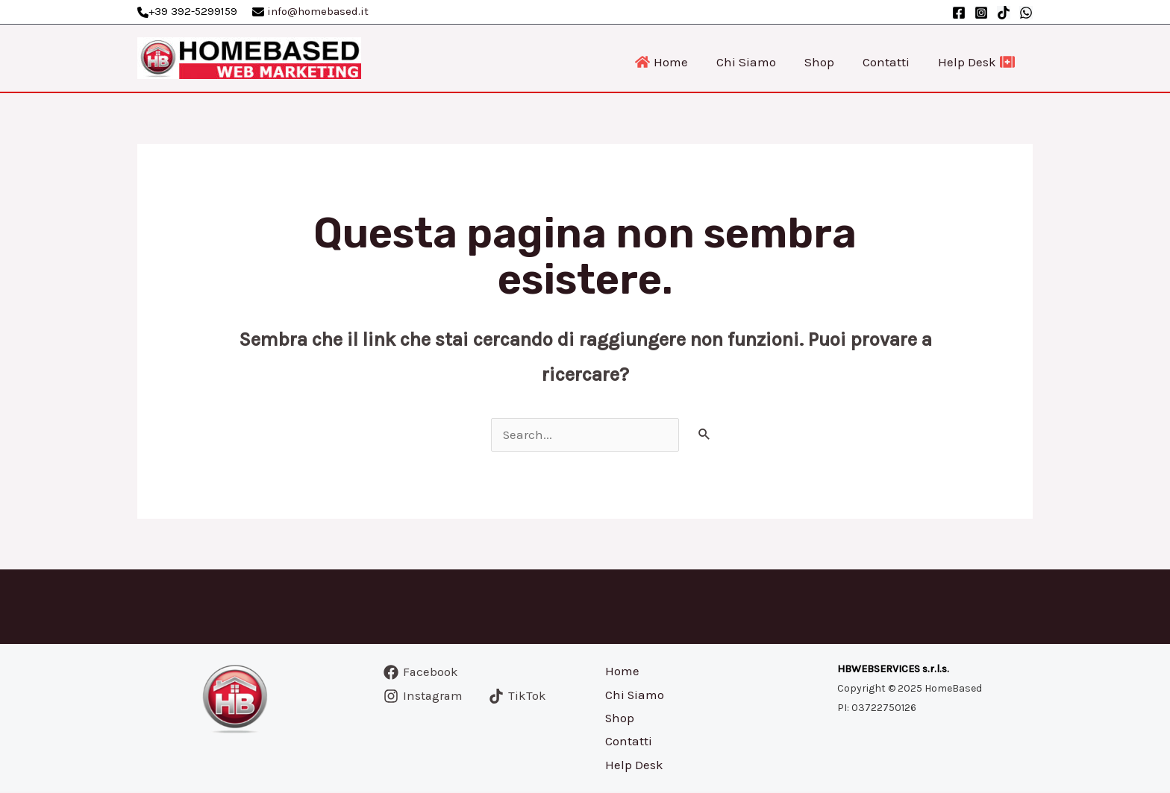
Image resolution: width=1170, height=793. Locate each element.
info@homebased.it (318, 11)
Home (621, 671)
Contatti (627, 742)
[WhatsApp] (1026, 12)
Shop (619, 719)
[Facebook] (959, 12)
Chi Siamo (633, 695)
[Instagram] (981, 12)
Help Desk (633, 766)
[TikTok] (1003, 12)
